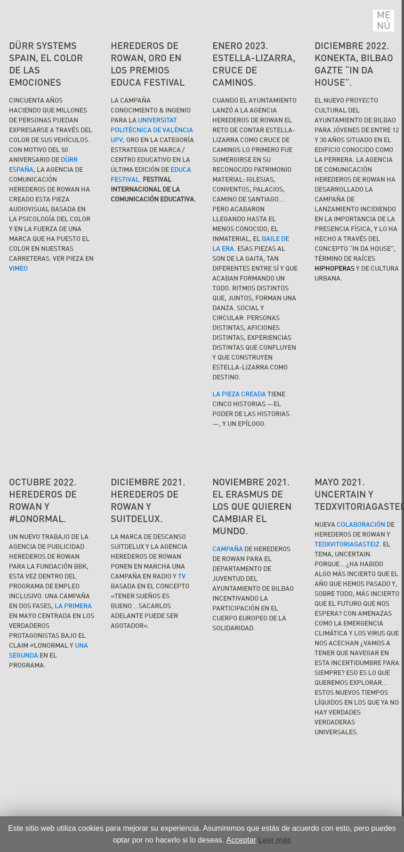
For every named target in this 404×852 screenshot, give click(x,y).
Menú (384, 20)
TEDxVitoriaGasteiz (347, 544)
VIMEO (18, 268)
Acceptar (241, 840)
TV (182, 576)
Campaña (227, 549)
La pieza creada (239, 394)
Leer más (274, 840)
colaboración (361, 525)
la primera (73, 606)
